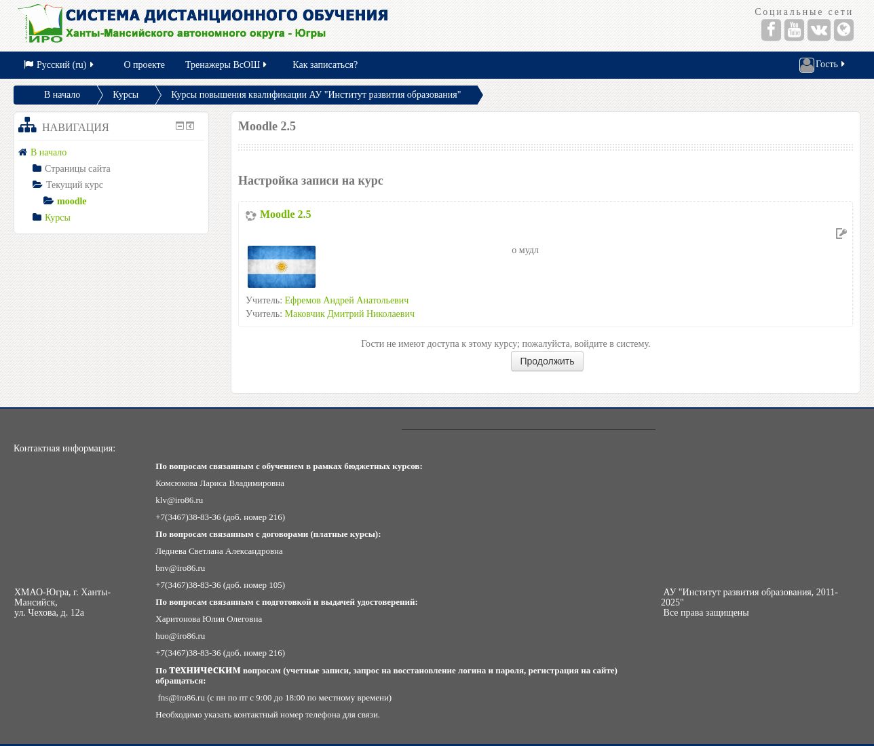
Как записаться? (325, 65)
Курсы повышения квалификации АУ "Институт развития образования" (316, 95)
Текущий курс (74, 185)
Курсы (125, 95)
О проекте (144, 65)
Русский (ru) (60, 65)
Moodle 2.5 (285, 214)
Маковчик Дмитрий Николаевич (350, 314)
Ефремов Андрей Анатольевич (347, 300)
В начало (62, 95)
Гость (823, 65)
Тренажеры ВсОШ (227, 65)
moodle (72, 201)
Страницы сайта (78, 169)
